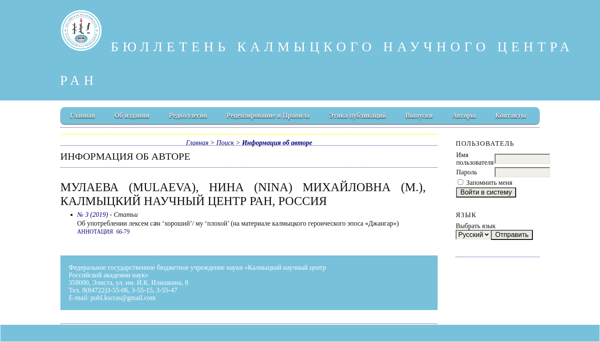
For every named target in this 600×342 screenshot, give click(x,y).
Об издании (132, 115)
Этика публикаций (357, 115)
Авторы (464, 115)
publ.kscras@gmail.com (123, 297)
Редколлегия (188, 115)
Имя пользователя (474, 158)
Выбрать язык (476, 225)
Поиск (225, 142)
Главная (82, 115)
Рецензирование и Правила (268, 115)
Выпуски (419, 115)
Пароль (466, 172)
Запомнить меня (489, 182)
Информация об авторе (277, 142)
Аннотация (95, 232)
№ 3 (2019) (92, 214)
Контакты (510, 115)
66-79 (123, 232)
